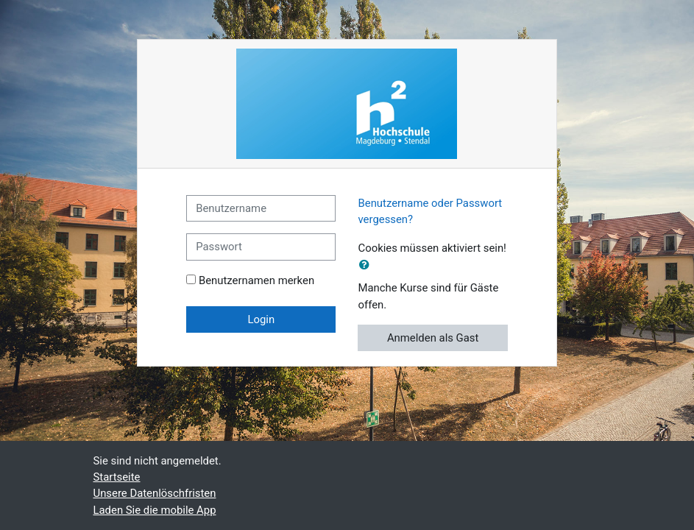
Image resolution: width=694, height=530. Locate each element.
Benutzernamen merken (256, 280)
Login (261, 319)
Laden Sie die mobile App (154, 510)
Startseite (117, 477)
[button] (367, 265)
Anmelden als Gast (433, 337)
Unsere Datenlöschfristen (154, 493)
